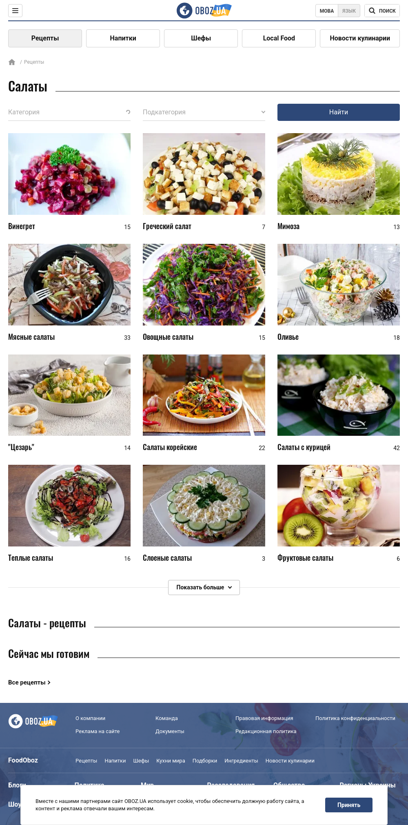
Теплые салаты (30, 557)
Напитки (123, 38)
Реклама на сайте (97, 731)
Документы (169, 731)
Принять (348, 805)
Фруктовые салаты (305, 557)
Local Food (279, 38)
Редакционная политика (266, 731)
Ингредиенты (241, 761)
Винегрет (21, 226)
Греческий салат (167, 226)
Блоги (17, 785)
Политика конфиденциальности (355, 718)
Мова (327, 11)
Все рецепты (27, 682)
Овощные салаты (168, 336)
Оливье (288, 336)
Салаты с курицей (303, 446)
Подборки (205, 761)
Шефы (201, 38)
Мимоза (288, 226)
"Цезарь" (21, 446)
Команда (166, 718)
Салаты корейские (170, 446)
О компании (90, 718)
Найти (338, 112)
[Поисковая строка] (382, 10)
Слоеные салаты (167, 557)
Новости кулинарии (360, 38)
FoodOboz (23, 760)
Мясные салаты (31, 336)
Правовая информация (264, 718)
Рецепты (45, 38)
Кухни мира (170, 761)
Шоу (14, 804)
